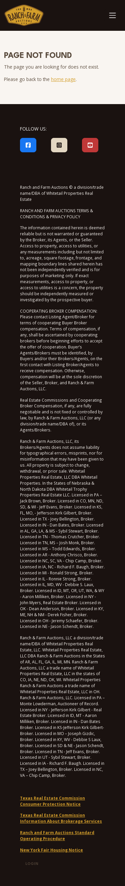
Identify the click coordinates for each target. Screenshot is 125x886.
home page (63, 79)
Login (31, 864)
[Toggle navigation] (112, 15)
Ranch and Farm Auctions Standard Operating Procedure (57, 835)
